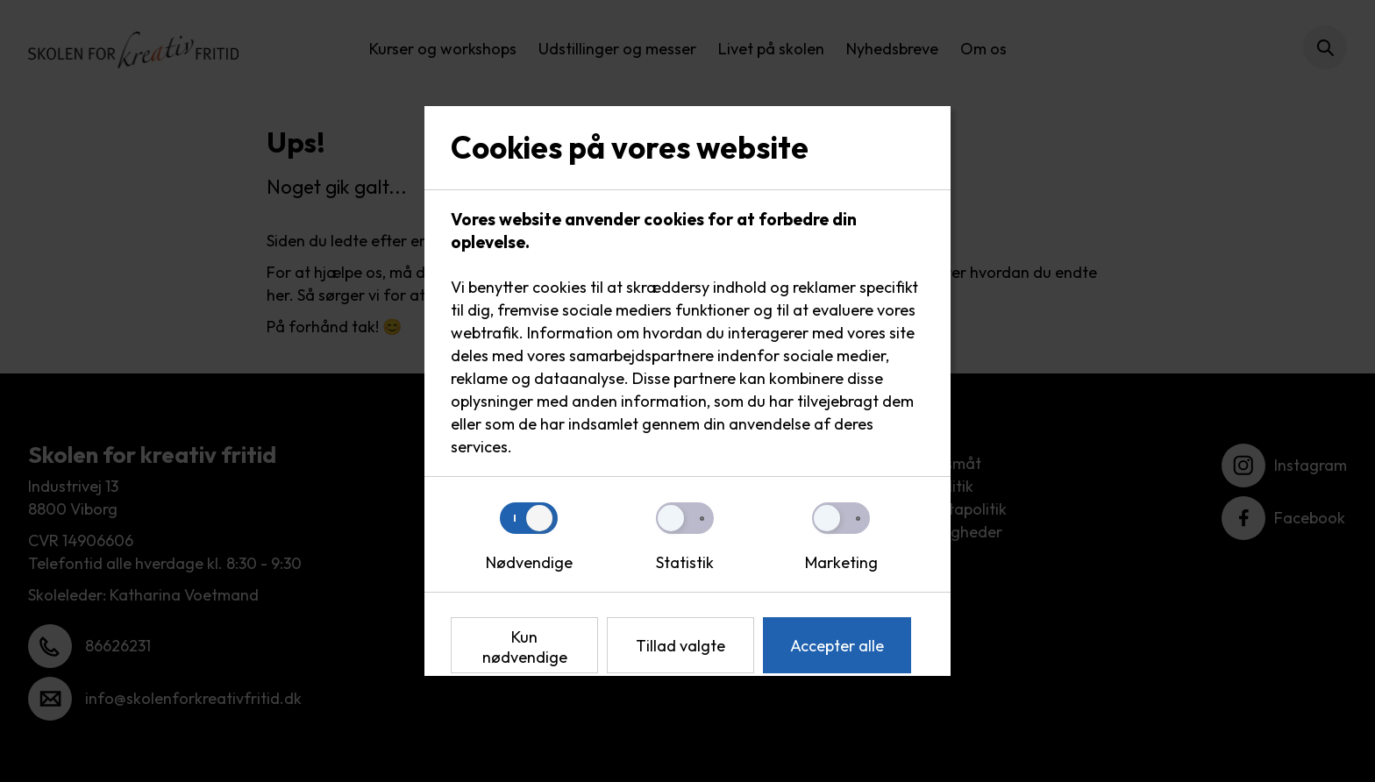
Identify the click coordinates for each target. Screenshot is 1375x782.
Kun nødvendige (524, 647)
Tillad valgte (680, 646)
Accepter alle (837, 646)
